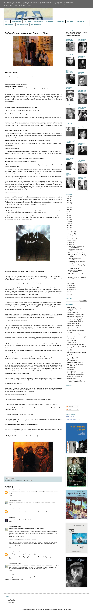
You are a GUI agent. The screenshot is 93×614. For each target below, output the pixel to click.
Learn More (81, 4)
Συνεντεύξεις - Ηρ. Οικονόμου (22, 480)
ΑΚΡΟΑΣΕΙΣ (27, 22)
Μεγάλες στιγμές (71, 360)
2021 (68, 205)
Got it (88, 4)
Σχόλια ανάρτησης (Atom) (17, 579)
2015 (68, 217)
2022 (68, 203)
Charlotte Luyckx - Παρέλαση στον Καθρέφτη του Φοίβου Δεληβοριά (75, 380)
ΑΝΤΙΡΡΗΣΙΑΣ (80, 22)
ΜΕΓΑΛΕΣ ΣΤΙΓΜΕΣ (22, 25)
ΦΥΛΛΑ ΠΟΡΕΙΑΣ (36, 25)
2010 (68, 228)
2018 (68, 211)
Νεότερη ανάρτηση (9, 577)
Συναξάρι (69, 369)
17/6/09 (10, 559)
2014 (68, 219)
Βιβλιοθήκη (69, 329)
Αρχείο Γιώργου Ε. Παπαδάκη (74, 316)
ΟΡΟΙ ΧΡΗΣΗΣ (11, 601)
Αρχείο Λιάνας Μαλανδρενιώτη (74, 321)
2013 (68, 221)
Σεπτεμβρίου (71, 238)
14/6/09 (10, 504)
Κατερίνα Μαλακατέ (13, 489)
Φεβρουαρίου (71, 287)
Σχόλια (69, 409)
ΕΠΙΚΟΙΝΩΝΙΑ (11, 602)
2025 (68, 196)
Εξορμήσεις (69, 338)
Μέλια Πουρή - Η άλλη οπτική (74, 362)
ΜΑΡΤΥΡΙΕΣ (60, 22)
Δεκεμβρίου (71, 231)
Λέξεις (68, 351)
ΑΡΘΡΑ (7, 22)
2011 (68, 226)
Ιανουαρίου (71, 289)
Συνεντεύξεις (12, 480)
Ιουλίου (70, 242)
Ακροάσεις (69, 307)
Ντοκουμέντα (70, 367)
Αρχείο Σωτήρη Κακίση (72, 327)
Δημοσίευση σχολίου (11, 574)
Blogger (69, 609)
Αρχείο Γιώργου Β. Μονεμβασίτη (74, 314)
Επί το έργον (70, 340)
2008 (68, 292)
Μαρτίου (70, 285)
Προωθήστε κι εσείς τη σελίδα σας (73, 419)
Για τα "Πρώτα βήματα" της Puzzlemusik (74, 259)
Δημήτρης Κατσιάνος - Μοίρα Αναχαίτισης (76, 333)
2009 (68, 230)
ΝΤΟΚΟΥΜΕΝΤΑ (38, 22)
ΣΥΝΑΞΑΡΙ (70, 22)
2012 (68, 223)
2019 (68, 209)
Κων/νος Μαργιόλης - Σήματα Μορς (75, 346)
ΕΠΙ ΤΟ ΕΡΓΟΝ (50, 22)
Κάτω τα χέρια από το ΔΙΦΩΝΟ (74, 344)
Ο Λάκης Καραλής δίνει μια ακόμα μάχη (77, 252)
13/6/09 (10, 495)
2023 (68, 201)
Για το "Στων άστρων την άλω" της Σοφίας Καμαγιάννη (76, 247)
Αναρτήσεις (70, 406)
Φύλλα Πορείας (70, 378)
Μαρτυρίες (69, 359)
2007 (68, 294)
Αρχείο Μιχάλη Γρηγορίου (73, 325)
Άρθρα (68, 310)
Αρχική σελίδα (32, 577)
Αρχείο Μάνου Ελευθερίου (73, 323)
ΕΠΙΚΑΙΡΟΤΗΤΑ (9, 25)
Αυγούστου (71, 240)
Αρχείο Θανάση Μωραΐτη (73, 320)
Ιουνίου (70, 244)
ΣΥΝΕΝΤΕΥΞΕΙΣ (16, 22)
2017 (68, 213)
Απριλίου (70, 283)
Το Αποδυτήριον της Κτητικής (74, 376)
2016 (68, 215)
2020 (68, 207)
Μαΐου (70, 281)
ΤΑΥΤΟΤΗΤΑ (11, 599)
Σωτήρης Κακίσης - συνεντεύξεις (74, 374)
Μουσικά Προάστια (13, 500)
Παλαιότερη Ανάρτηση (56, 577)
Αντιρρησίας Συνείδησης (72, 309)
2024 (68, 198)
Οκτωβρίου (71, 236)
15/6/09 (10, 513)
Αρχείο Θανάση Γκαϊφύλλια (73, 318)
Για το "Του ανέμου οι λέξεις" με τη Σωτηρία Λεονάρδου (76, 267)
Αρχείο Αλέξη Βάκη (71, 312)
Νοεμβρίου (71, 234)
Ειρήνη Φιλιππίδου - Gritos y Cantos (75, 337)
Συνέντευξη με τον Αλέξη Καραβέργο (76, 265)
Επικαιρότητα (70, 342)
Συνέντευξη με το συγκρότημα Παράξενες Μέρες (75, 271)
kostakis (11, 517)
